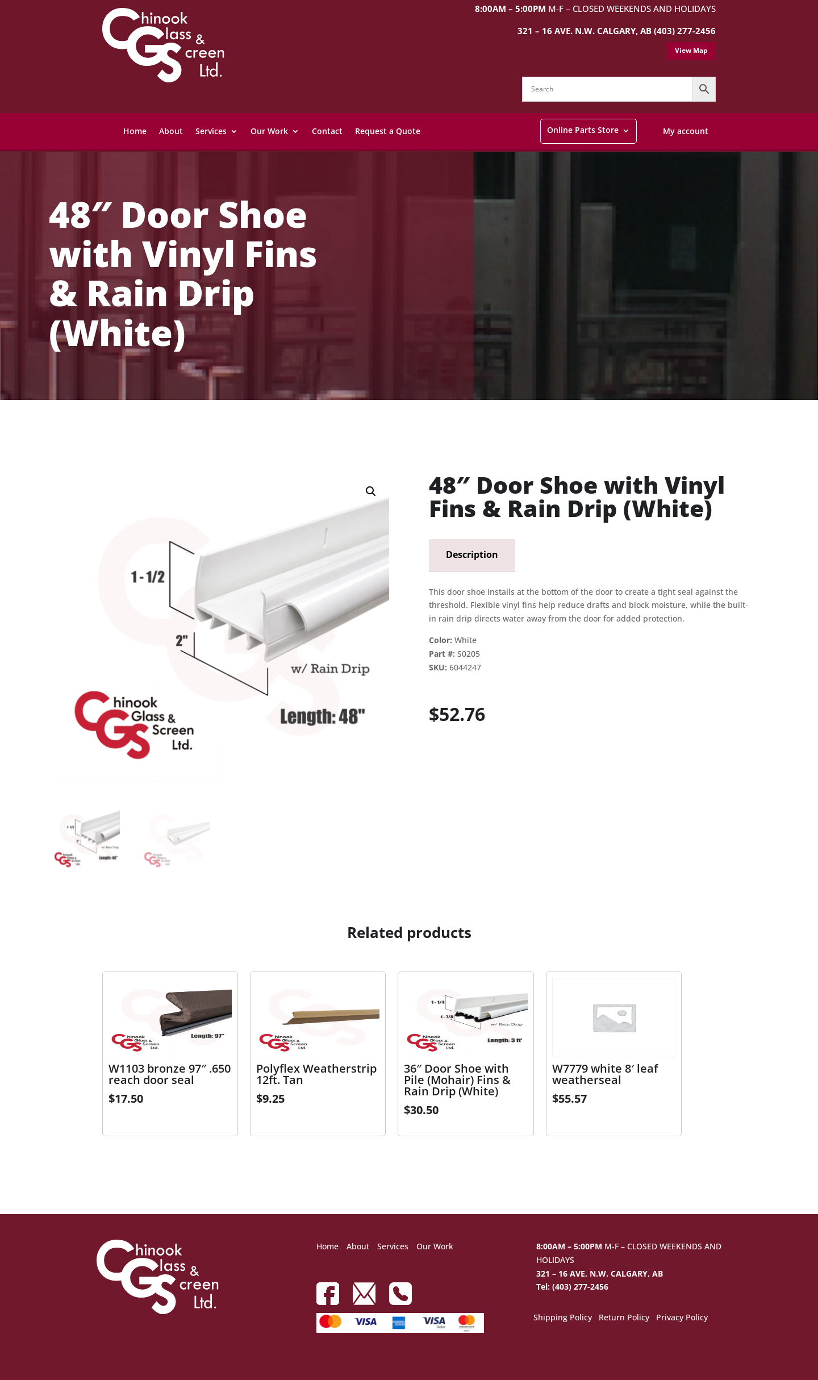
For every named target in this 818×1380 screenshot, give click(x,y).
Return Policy (624, 1318)
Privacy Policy (682, 1318)
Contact (327, 131)
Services (211, 131)
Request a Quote (387, 131)
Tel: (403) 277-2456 (572, 1286)
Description (472, 554)
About (171, 131)
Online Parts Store (583, 129)
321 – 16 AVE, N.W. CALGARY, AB (599, 1273)
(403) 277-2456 (685, 30)
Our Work (269, 131)
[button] (371, 491)
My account (685, 131)
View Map (691, 50)
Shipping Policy (562, 1318)
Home (135, 131)
